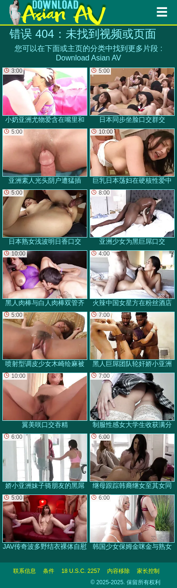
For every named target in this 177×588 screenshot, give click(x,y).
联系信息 (24, 571)
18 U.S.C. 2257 (80, 571)
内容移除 (118, 571)
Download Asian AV (88, 58)
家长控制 (148, 571)
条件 (48, 571)
